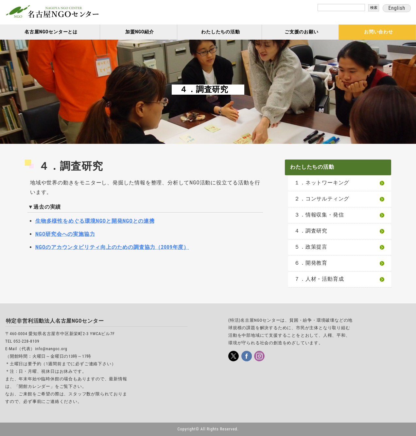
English (396, 8)
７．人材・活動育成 (319, 279)
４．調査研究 (310, 231)
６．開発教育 (310, 263)
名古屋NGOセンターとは (51, 32)
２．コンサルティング (321, 199)
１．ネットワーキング (321, 183)
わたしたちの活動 (220, 32)
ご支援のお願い (302, 32)
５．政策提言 (310, 247)
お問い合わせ (378, 32)
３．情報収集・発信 (319, 215)
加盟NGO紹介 (139, 32)
